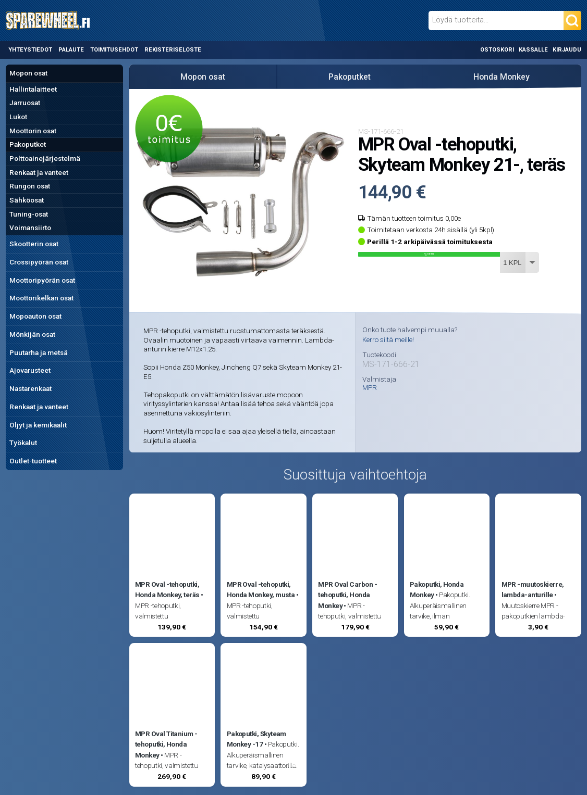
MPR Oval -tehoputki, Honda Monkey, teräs (167, 589)
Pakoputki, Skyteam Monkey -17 (256, 738)
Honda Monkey (501, 77)
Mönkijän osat (32, 334)
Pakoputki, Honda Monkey (436, 589)
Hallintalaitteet (33, 89)
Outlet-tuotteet (33, 461)
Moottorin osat (32, 131)
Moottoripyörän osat (42, 280)
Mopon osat (28, 73)
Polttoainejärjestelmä (44, 158)
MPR (369, 388)
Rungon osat (29, 186)
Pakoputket (27, 144)
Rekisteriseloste (172, 49)
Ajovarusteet (30, 370)
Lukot (18, 116)
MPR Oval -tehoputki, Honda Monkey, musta (261, 589)
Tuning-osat (28, 214)
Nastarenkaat (30, 388)
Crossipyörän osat (38, 262)
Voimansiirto (30, 227)
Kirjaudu (567, 49)
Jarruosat (24, 102)
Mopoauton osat (35, 316)
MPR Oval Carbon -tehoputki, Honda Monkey (347, 595)
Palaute (71, 49)
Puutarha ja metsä (38, 352)
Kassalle (533, 49)
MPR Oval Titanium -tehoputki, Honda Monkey (166, 744)
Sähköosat (26, 200)
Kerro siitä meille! (388, 339)
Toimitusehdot (114, 49)
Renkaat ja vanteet (38, 172)
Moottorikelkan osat (41, 298)
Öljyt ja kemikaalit (38, 425)
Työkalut (23, 442)
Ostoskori (497, 49)
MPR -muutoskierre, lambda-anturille (533, 589)
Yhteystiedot (30, 49)
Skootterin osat (33, 243)
